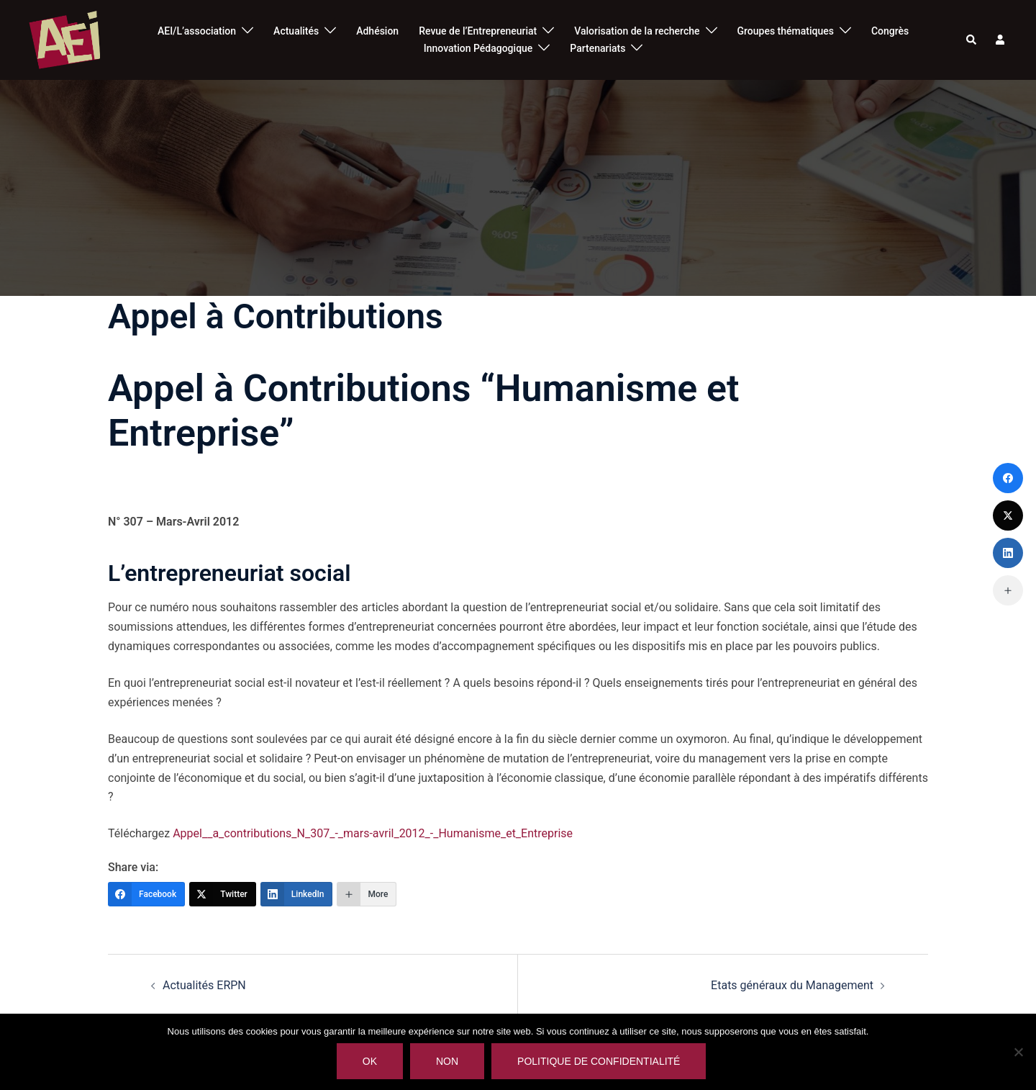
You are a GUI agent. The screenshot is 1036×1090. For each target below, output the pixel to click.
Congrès (890, 31)
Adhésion (377, 31)
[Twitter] (222, 894)
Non (447, 1061)
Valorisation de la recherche (636, 31)
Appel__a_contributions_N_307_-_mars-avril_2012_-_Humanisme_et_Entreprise (373, 833)
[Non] (1018, 1052)
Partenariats (597, 48)
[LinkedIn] (296, 894)
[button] (972, 40)
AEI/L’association (197, 31)
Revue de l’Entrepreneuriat (478, 31)
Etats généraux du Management (792, 985)
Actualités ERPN (204, 985)
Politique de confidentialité (598, 1061)
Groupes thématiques (785, 31)
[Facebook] (146, 894)
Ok (370, 1061)
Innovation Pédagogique (478, 48)
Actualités (296, 31)
